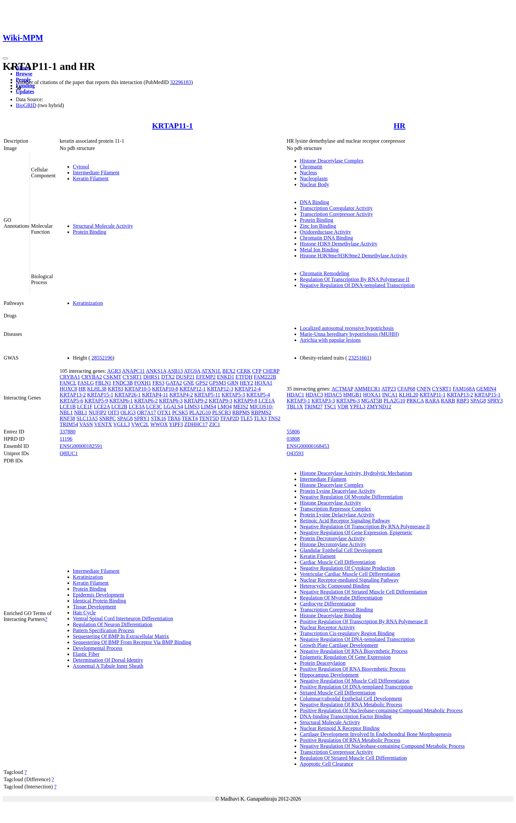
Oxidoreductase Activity (325, 232)
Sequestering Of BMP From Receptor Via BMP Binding (132, 642)
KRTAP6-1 (121, 400)
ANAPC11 (133, 371)
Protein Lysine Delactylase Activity (337, 514)
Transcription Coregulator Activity (336, 208)
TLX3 (260, 418)
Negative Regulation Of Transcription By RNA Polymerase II (365, 526)
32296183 (180, 82)
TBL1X (295, 406)
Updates (25, 91)
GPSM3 (217, 383)
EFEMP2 (206, 377)
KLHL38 (97, 389)
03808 (293, 439)
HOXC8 (68, 389)
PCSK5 (180, 412)
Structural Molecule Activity (103, 226)
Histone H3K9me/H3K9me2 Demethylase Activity (353, 255)
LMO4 (225, 406)
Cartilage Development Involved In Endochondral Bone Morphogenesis (376, 734)
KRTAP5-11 (207, 394)
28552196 (102, 358)
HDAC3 (314, 394)
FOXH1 (142, 383)
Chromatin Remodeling (324, 273)
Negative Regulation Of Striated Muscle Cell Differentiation (363, 592)
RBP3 (462, 400)
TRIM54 (69, 424)
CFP (256, 371)
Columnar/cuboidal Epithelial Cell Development (351, 698)
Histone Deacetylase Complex (332, 160)
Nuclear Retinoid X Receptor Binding (340, 728)
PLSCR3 (221, 412)
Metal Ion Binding (319, 249)
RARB (448, 400)
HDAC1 (295, 394)
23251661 (359, 358)
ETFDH (244, 377)
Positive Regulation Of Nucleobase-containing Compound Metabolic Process (381, 710)
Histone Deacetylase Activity (330, 503)
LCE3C (154, 406)
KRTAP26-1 (128, 394)
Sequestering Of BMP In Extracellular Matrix (121, 636)
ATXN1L (211, 371)
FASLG (86, 383)
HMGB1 (352, 394)
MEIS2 (240, 406)
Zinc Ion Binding (318, 226)
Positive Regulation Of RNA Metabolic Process (350, 740)
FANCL (68, 383)
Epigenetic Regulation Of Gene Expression (345, 657)
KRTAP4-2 (181, 394)
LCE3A (137, 406)
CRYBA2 (91, 377)
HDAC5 (333, 394)
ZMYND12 (379, 406)
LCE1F (84, 406)
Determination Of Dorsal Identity (108, 660)
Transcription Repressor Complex (335, 509)
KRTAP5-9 (96, 400)
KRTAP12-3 (220, 389)
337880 (67, 431)
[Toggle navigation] (5, 58)
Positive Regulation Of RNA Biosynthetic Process (352, 669)
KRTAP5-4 (258, 394)
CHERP (271, 371)
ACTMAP (342, 389)
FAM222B (265, 377)
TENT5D (209, 418)
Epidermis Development (98, 595)
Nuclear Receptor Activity (327, 627)
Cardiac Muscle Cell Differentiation (337, 562)
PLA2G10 (200, 412)
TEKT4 (190, 418)
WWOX (159, 424)
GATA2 (174, 383)
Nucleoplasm (313, 178)
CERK (244, 371)
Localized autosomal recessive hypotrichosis (347, 328)
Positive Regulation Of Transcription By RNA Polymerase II (364, 621)
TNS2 (274, 418)
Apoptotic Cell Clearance (326, 764)
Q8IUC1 (69, 453)
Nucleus (308, 172)
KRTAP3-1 (298, 400)
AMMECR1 (367, 389)
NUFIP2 (97, 412)
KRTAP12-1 (193, 389)
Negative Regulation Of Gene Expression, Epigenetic (356, 532)
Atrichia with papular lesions (330, 340)
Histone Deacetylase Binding (330, 615)
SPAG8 (125, 418)
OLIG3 (128, 412)
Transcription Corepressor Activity (336, 214)
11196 (66, 439)
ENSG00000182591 (81, 446)
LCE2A (102, 406)
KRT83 (115, 389)
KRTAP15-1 (100, 394)
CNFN (424, 389)
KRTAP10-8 (165, 389)
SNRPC (107, 418)
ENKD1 (225, 377)
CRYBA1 (70, 377)
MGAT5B (371, 400)
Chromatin (311, 166)
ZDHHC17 (196, 424)
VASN (86, 424)
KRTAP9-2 (196, 400)
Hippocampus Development (329, 675)
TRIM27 (313, 406)
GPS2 (201, 383)
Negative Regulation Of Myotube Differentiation (351, 497)
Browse (24, 73)
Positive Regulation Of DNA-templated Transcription (356, 687)
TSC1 (330, 406)
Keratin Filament (91, 178)
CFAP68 (406, 389)
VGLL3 (121, 424)
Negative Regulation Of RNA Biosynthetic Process (354, 651)
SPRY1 (141, 418)
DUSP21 (185, 377)
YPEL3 (357, 406)
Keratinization (88, 303)
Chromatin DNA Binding (326, 238)
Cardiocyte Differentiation (327, 603)
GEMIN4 (486, 389)
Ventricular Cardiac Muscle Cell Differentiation (350, 574)
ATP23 (388, 389)
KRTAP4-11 (155, 394)
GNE (188, 383)
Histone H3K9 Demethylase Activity (338, 244)
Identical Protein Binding (99, 600)
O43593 (295, 453)
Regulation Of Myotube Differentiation (341, 598)
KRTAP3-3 (323, 400)
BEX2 (229, 371)
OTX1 (164, 412)
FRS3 (158, 383)
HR (399, 125)
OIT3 (113, 412)
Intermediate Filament (96, 172)
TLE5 (246, 418)
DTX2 (168, 377)
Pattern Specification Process (103, 630)
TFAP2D (229, 418)
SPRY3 (495, 400)
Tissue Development (94, 606)
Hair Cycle (84, 612)
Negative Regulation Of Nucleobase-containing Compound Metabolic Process (382, 746)
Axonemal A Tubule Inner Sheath (108, 666)
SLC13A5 (87, 418)
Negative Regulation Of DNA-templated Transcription (357, 285)
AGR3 (114, 371)
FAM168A (463, 389)
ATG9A (192, 371)
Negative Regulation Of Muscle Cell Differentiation (354, 681)
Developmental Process (97, 648)
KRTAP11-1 (172, 125)
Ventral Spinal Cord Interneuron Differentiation (123, 618)
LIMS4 (208, 406)
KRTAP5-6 (71, 400)
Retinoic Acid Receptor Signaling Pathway (345, 520)
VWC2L (140, 424)
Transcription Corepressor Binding (336, 609)
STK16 (158, 418)
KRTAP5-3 (233, 394)
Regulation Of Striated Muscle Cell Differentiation (353, 758)
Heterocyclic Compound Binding (335, 586)
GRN (233, 383)
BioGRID (26, 105)
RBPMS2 (261, 412)
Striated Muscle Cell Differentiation (337, 692)
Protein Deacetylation (323, 663)
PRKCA (415, 400)
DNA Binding (314, 202)
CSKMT (112, 377)
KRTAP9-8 (245, 400)
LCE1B (68, 406)
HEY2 (246, 383)
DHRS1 (151, 377)
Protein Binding (89, 232)
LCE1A (267, 400)
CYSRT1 (132, 377)
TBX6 (173, 418)
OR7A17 (146, 412)
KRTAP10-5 (137, 389)
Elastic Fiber (86, 654)
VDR (342, 406)
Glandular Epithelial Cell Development (341, 550)
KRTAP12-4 (248, 389)
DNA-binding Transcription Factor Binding (346, 716)
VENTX (103, 424)
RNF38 (67, 418)
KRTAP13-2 (73, 394)
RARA (432, 400)
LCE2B (119, 406)
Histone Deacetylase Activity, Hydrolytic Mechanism (356, 473)
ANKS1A (156, 371)
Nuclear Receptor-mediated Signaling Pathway (349, 580)
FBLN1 (103, 383)
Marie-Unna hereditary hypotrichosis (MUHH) (349, 334)
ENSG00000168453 (308, 446)
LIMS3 (191, 406)
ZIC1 (214, 424)
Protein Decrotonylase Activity (332, 538)
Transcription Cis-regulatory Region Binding (347, 633)
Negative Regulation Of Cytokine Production (347, 568)
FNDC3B (123, 383)
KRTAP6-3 (171, 400)
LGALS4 (173, 406)
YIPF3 (176, 424)
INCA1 (390, 394)
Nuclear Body (314, 184)
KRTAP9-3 (220, 400)
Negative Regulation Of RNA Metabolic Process (351, 704)
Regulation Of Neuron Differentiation (112, 624)
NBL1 (80, 412)
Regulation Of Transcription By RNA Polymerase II (354, 279)
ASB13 (175, 371)
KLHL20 (408, 394)
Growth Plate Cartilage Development (339, 645)
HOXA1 (263, 383)
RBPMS (241, 412)
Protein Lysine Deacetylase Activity (337, 491)
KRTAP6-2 (146, 400)
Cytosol (81, 166)
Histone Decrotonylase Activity (333, 544)
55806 (293, 431)
